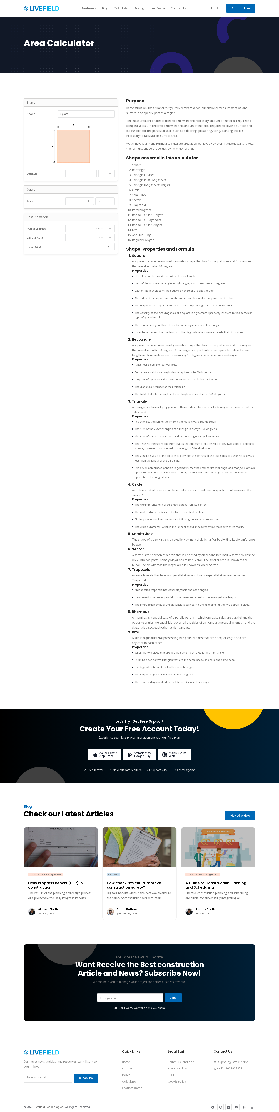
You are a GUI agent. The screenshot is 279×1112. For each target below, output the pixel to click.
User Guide (157, 8)
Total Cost (34, 247)
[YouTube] (236, 1104)
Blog (105, 8)
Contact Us (179, 8)
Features (113, 874)
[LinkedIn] (228, 1104)
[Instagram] (220, 1104)
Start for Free (241, 8)
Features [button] (88, 8)
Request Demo (132, 1085)
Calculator (121, 8)
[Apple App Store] (252, 1104)
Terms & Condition (181, 1059)
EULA (171, 1072)
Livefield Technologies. (49, 1104)
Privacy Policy (177, 1066)
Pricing (139, 8)
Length (32, 174)
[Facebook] (213, 1104)
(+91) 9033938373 (228, 1066)
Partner (127, 1066)
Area (30, 201)
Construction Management (45, 874)
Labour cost (35, 238)
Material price (36, 229)
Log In (215, 8)
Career (126, 1072)
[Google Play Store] (244, 1104)
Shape (31, 114)
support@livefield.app (231, 1059)
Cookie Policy (177, 1079)
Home (126, 1059)
